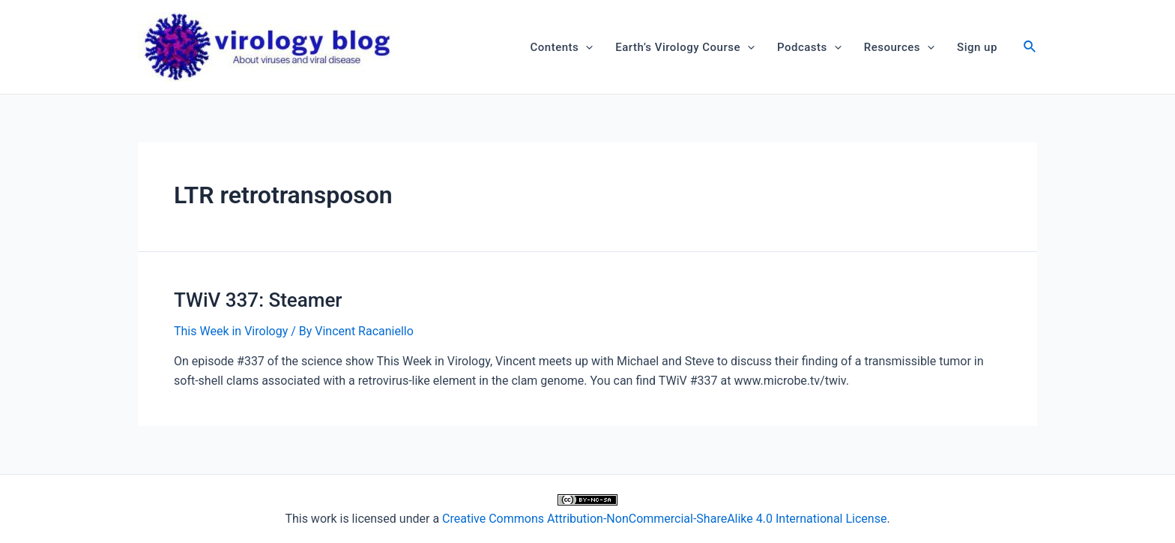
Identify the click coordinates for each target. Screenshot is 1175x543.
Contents (562, 47)
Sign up (977, 47)
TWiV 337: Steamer (258, 300)
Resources (899, 47)
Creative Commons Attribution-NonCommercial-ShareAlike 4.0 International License (664, 519)
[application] (586, 47)
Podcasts (809, 47)
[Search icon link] (1030, 48)
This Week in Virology (231, 331)
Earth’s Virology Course (685, 47)
